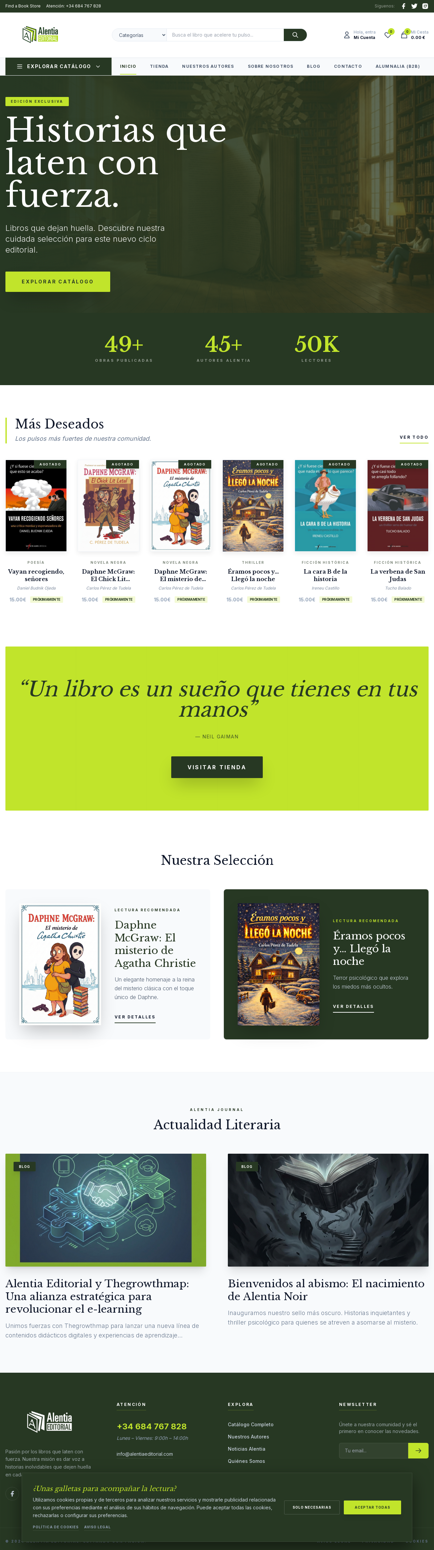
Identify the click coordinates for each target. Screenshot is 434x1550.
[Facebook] (403, 6)
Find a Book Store (23, 5)
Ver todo (414, 437)
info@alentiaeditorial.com (145, 1454)
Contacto (348, 66)
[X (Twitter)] (414, 6)
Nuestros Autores (208, 66)
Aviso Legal (97, 1527)
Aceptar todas (372, 1507)
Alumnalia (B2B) (398, 66)
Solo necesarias (312, 1507)
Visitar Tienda (217, 767)
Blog (313, 66)
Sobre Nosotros (271, 66)
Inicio (128, 69)
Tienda (159, 66)
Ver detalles (135, 1016)
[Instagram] (425, 6)
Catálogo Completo (251, 1424)
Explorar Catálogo (58, 66)
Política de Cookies (56, 1527)
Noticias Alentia (246, 1449)
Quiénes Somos (246, 1461)
